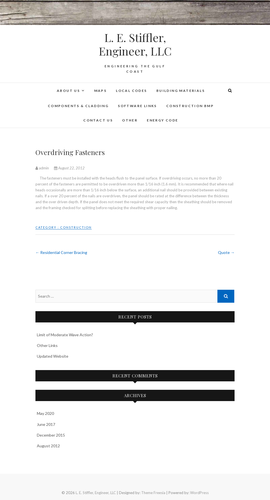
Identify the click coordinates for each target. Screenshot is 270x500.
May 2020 (45, 413)
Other (130, 120)
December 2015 (51, 435)
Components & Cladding (78, 106)
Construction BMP (190, 106)
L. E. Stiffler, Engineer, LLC (135, 44)
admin (42, 168)
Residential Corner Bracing (61, 252)
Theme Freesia (153, 492)
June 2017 (46, 424)
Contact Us (98, 120)
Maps (100, 91)
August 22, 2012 (69, 168)
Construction (76, 227)
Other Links (47, 345)
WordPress (199, 492)
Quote (226, 252)
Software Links (137, 106)
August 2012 (48, 445)
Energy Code (162, 120)
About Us (68, 91)
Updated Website (52, 356)
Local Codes (131, 91)
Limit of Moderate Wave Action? (65, 334)
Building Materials (180, 91)
